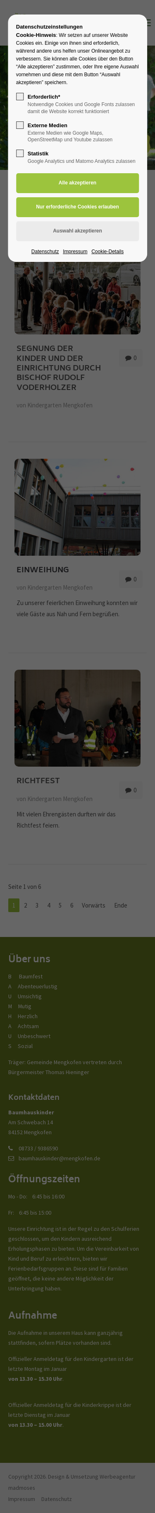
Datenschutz (45, 251)
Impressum (75, 251)
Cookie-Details (107, 251)
